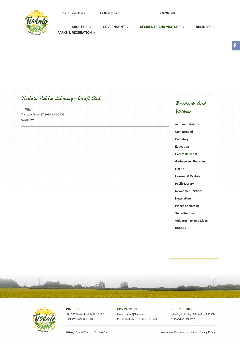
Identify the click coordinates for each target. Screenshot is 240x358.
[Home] (59, 27)
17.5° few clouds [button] (74, 13)
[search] (183, 13)
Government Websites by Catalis (178, 348)
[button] (213, 12)
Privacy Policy (207, 348)
